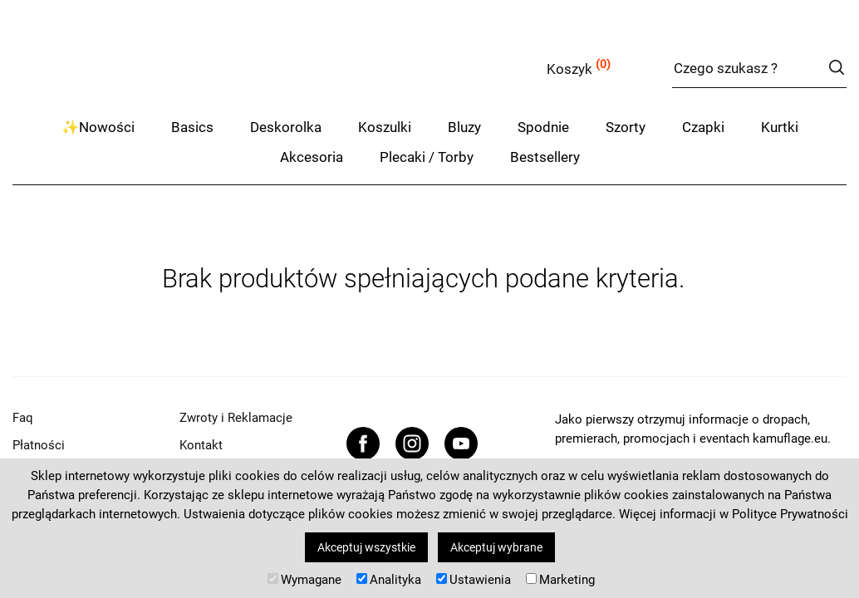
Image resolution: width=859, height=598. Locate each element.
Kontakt (201, 445)
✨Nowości (98, 127)
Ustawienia (473, 579)
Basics (192, 127)
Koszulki (384, 127)
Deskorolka (286, 127)
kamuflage (178, 66)
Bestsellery (545, 157)
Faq (22, 417)
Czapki (703, 127)
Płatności (38, 445)
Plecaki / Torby (427, 157)
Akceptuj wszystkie (366, 547)
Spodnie (543, 127)
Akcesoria (311, 157)
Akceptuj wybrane (496, 547)
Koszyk (569, 69)
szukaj (836, 67)
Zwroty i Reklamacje (235, 417)
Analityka (388, 579)
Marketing (560, 579)
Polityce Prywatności (790, 514)
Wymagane (304, 579)
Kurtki (779, 127)
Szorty (625, 127)
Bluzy (464, 127)
